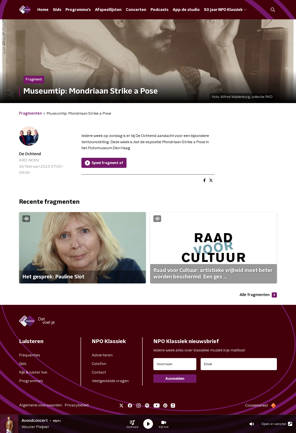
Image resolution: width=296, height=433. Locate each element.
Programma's (78, 10)
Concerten (136, 10)
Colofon (99, 364)
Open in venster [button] (276, 424)
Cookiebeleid (256, 405)
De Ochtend (30, 154)
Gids (57, 10)
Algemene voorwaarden (40, 405)
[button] (132, 424)
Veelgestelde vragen (110, 381)
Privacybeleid (77, 405)
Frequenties (29, 355)
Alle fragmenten (258, 295)
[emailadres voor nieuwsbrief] (239, 364)
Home (43, 10)
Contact (99, 372)
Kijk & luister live (33, 372)
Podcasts (159, 10)
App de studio (186, 10)
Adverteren (102, 355)
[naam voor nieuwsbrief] (174, 364)
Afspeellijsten (108, 10)
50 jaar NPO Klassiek (225, 10)
